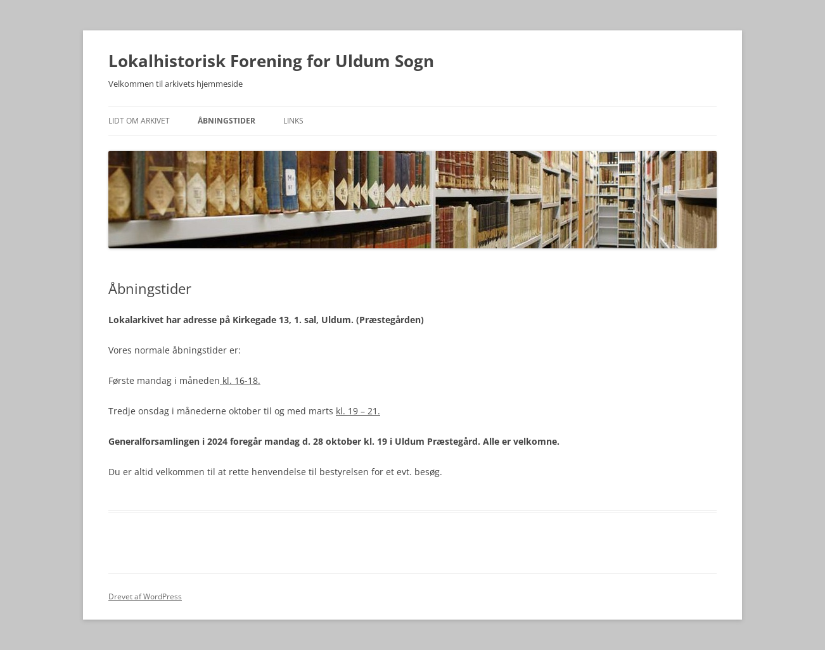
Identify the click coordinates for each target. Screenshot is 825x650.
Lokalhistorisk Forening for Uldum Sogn (271, 60)
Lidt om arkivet (139, 120)
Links (293, 120)
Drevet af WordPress (145, 596)
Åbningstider (226, 120)
